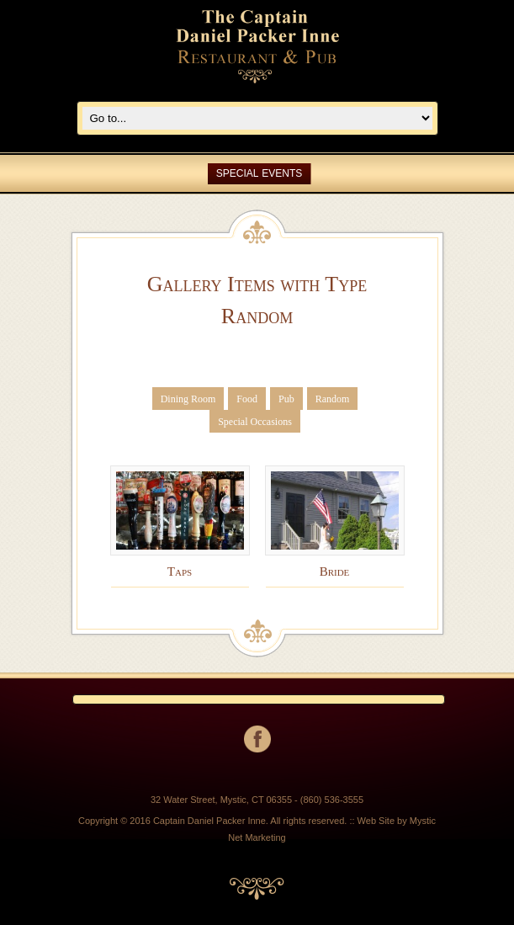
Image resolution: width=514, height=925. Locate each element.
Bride (335, 571)
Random (332, 399)
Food (246, 399)
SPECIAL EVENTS (259, 173)
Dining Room (188, 399)
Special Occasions (255, 422)
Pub (286, 399)
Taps (179, 571)
